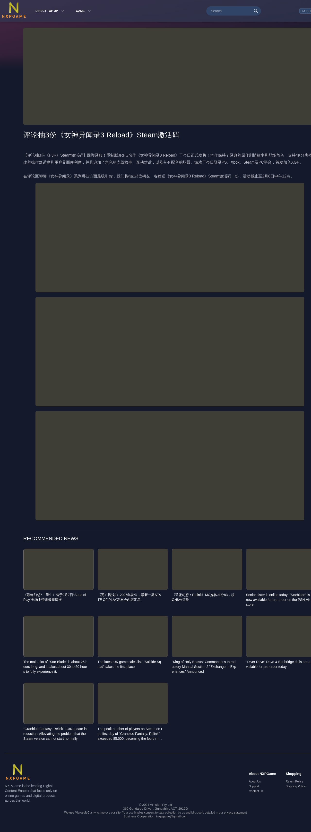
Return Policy (294, 781)
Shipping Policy (296, 786)
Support (254, 786)
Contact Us (256, 791)
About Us (255, 781)
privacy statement (235, 812)
